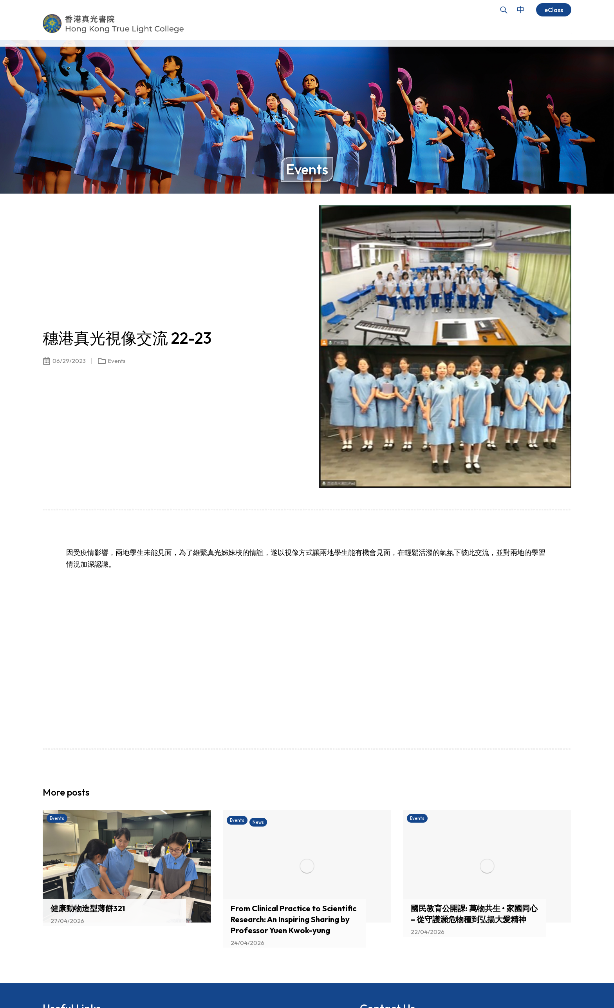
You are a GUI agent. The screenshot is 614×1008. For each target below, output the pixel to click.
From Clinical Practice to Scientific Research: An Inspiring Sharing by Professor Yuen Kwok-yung (293, 919)
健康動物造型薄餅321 (88, 908)
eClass (553, 10)
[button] (552, 794)
